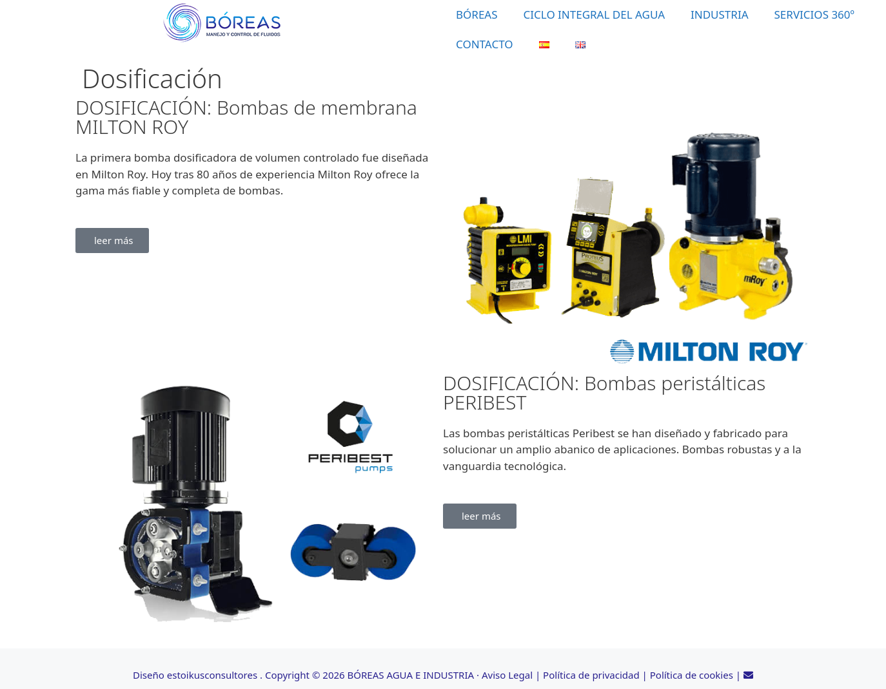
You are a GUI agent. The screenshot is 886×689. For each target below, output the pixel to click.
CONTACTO (484, 44)
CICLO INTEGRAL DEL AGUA (594, 14)
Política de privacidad (591, 674)
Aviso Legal (507, 674)
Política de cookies (691, 674)
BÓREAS (477, 14)
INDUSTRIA (720, 14)
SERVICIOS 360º (814, 14)
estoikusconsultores (212, 674)
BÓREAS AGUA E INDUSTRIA (411, 674)
